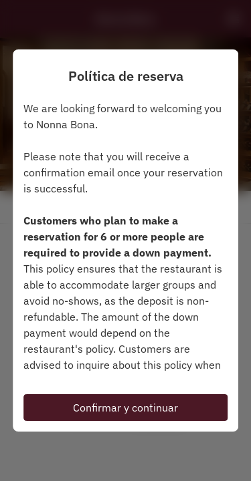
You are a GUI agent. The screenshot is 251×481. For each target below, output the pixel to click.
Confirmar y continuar (125, 407)
